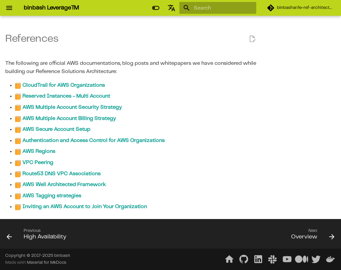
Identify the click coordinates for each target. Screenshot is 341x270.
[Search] (217, 8)
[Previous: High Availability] (38, 236)
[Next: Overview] (311, 236)
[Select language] (171, 7)
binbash (62, 256)
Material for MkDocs (46, 262)
